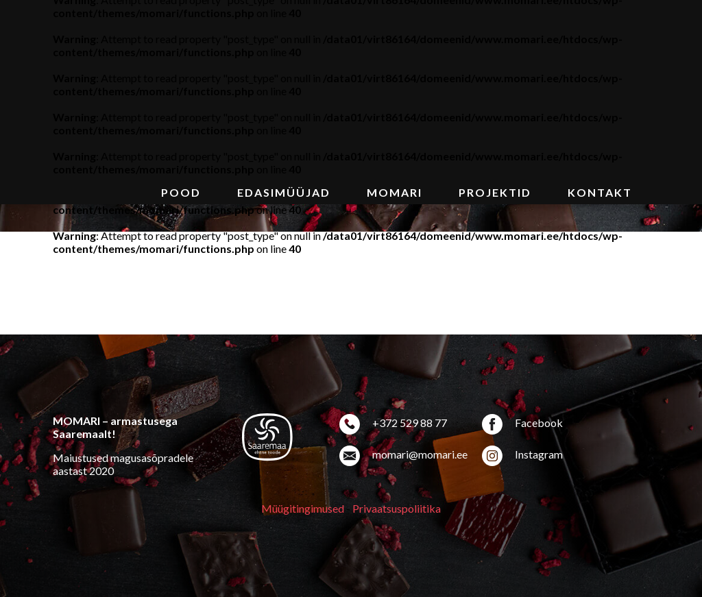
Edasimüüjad (283, 192)
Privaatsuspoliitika (396, 508)
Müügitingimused (302, 508)
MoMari (394, 192)
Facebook (539, 422)
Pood (181, 192)
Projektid (495, 192)
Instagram (539, 454)
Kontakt (600, 192)
